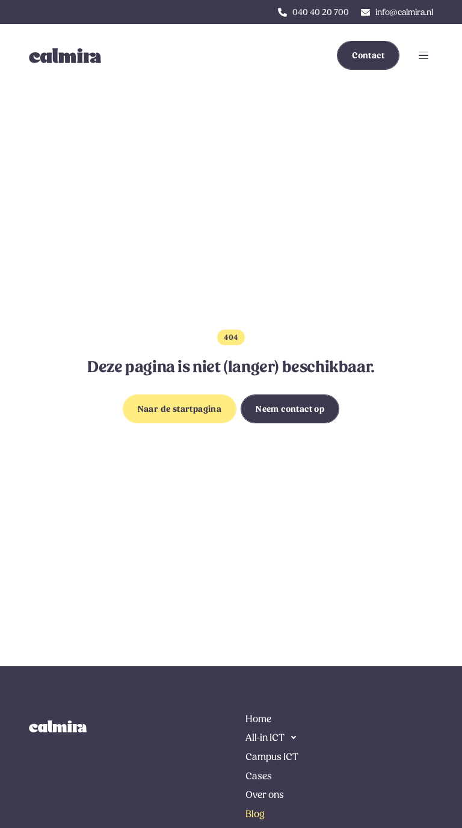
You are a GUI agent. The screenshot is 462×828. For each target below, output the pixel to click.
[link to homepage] (58, 55)
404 (231, 337)
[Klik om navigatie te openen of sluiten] (423, 55)
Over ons (264, 794)
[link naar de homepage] (58, 726)
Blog (255, 814)
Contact (368, 55)
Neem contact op (290, 408)
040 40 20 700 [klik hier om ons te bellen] (320, 12)
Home (258, 719)
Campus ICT (271, 756)
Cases (258, 776)
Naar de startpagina (180, 408)
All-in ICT (265, 737)
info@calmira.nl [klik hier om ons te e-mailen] (404, 12)
